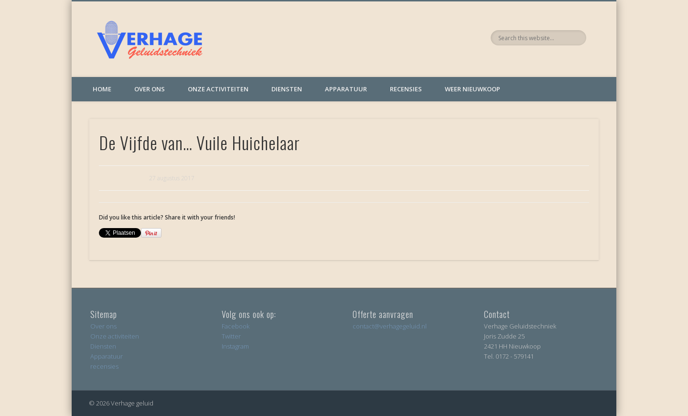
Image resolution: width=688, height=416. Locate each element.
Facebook (235, 326)
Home (102, 89)
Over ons (149, 89)
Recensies (406, 89)
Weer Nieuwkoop (472, 89)
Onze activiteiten (218, 89)
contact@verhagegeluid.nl (390, 326)
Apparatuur (346, 89)
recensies (104, 366)
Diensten (286, 89)
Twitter (231, 336)
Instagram (235, 346)
